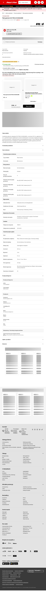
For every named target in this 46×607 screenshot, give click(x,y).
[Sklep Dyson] (25, 515)
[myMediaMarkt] (26, 471)
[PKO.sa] (9, 556)
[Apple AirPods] (25, 503)
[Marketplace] (25, 478)
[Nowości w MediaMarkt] (6, 533)
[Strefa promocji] (5, 487)
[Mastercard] (25, 551)
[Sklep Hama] (4, 517)
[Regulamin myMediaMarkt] (19, 570)
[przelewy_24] (4, 551)
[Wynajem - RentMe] (5, 459)
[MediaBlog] (4, 473)
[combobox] (25, 2)
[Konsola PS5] (4, 497)
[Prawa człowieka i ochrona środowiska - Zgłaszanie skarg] (12, 448)
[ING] (4, 556)
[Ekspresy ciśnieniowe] (6, 501)
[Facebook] (33, 429)
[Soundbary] (4, 503)
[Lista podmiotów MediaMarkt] (7, 580)
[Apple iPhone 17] (5, 531)
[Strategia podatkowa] (6, 476)
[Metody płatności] (26, 456)
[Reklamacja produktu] (27, 442)
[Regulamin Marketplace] (17, 572)
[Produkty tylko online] (6, 490)
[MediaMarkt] (11, 2)
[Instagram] (38, 429)
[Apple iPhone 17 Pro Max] (27, 528)
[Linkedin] (40, 429)
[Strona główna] (3, 13)
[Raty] (3, 457)
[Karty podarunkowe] (6, 462)
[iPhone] (24, 497)
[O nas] (3, 471)
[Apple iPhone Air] (26, 529)
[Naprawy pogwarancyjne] (7, 461)
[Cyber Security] (5, 478)
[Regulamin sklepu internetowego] (29, 445)
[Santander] (15, 556)
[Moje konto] (35, 2)
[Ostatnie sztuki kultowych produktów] (30, 488)
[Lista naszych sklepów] (27, 474)
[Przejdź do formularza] (16, 432)
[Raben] (15, 543)
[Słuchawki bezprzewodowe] (28, 504)
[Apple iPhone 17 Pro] (6, 529)
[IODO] (19, 574)
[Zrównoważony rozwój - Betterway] (8, 474)
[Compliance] (25, 476)
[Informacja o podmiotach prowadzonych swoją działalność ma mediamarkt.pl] (33, 448)
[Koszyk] (42, 2)
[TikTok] (42, 429)
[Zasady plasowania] (5, 576)
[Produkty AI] (4, 534)
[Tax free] (3, 464)
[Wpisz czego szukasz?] (19, 2)
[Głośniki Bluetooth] (5, 504)
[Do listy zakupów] (38, 2)
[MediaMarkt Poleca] (26, 531)
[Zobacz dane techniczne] (6, 57)
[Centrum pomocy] (5, 442)
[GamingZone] (25, 533)
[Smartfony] (25, 501)
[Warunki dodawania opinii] (17, 580)
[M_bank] (36, 551)
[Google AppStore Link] (14, 563)
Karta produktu (27, 95)
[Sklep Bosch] (4, 513)
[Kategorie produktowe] (27, 462)
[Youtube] (35, 429)
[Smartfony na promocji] (27, 487)
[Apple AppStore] (5, 563)
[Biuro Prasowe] (25, 473)
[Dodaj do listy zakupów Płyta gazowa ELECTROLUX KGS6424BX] (43, 13)
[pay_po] (9, 551)
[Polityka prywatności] (13, 574)
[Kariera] (3, 479)
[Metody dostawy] (5, 456)
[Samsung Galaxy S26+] (27, 526)
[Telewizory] (4, 499)
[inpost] (9, 543)
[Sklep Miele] (4, 518)
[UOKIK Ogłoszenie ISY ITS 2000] (15, 576)
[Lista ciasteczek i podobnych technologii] (9, 578)
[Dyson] (24, 499)
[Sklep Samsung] (26, 518)
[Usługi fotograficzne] (26, 459)
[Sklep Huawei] (25, 517)
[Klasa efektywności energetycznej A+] (31, 95)
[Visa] (20, 551)
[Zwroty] (3, 443)
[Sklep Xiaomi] (25, 512)
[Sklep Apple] (4, 512)
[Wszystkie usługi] (26, 461)
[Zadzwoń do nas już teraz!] (7, 432)
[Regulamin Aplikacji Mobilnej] (7, 572)
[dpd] (4, 543)
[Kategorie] (3, 2)
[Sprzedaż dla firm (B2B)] (6, 445)
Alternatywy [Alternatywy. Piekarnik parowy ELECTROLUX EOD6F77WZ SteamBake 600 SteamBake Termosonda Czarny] (34, 101)
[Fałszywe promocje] (5, 574)
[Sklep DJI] (4, 515)
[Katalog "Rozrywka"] (26, 490)
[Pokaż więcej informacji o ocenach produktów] (28, 20)
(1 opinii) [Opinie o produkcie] (25, 19)
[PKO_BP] (30, 551)
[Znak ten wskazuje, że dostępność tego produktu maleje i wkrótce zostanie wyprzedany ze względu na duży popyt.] (19, 62)
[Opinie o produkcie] (20, 20)
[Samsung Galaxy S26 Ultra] (7, 526)
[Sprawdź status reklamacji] (28, 443)
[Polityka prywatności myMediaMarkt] (8, 584)
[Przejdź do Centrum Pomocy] (25, 434)
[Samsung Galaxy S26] (6, 528)
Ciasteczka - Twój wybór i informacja (35, 571)
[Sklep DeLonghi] (26, 513)
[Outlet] (3, 488)
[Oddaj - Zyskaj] (25, 457)
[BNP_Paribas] (15, 551)
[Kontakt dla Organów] (19, 584)
